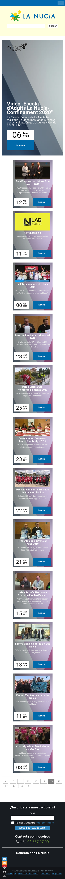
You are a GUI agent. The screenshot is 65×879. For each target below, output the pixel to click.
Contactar (45, 873)
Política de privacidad (28, 873)
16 (59, 781)
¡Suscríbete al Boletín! (32, 828)
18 (14, 786)
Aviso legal (11, 873)
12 (28, 781)
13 (36, 781)
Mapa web (57, 873)
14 (43, 781)
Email (32, 813)
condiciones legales (45, 823)
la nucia (20, 145)
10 (13, 781)
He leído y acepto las (34, 823)
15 (51, 781)
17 (6, 786)
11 (20, 781)
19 (21, 786)
